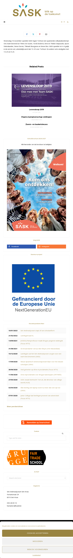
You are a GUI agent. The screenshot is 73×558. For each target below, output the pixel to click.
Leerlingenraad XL (27, 336)
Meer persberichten (15, 406)
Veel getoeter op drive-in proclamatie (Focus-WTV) (39, 369)
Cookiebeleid (36, 555)
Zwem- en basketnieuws (37, 124)
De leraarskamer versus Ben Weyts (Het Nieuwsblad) (40, 349)
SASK (8, 23)
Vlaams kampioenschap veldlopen (36, 117)
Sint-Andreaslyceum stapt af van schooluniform (38, 330)
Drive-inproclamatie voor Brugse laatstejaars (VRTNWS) (41, 375)
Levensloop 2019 (36, 110)
